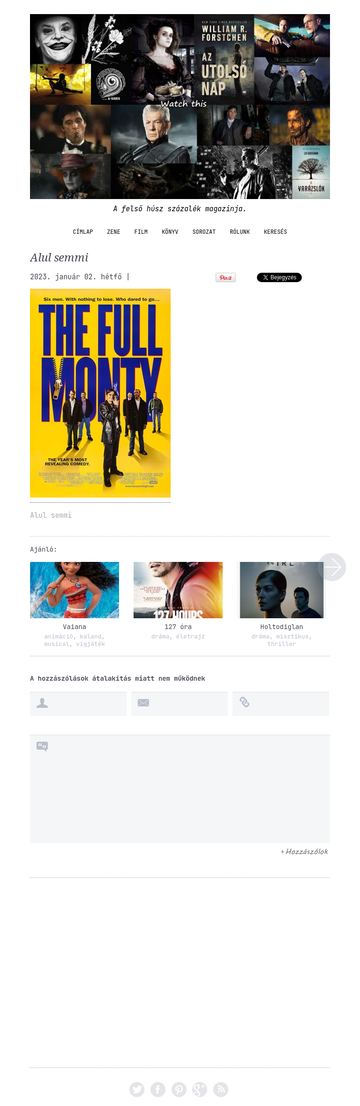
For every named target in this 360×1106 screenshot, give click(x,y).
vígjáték (90, 644)
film (141, 232)
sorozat (204, 232)
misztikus (292, 636)
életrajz (190, 636)
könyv (170, 232)
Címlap (83, 232)
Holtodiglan (281, 626)
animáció (58, 636)
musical (56, 644)
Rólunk (240, 232)
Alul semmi (332, 567)
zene (113, 232)
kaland (90, 636)
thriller (281, 644)
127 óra (178, 626)
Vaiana (74, 626)
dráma (160, 636)
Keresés (275, 232)
